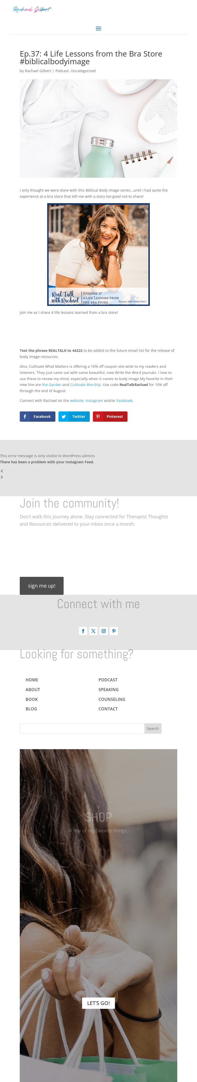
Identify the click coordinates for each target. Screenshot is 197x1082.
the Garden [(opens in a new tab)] (52, 384)
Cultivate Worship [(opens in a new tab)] (85, 384)
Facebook (123, 400)
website (76, 400)
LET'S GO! (98, 1003)
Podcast (62, 70)
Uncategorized (83, 70)
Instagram (93, 400)
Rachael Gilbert (38, 70)
